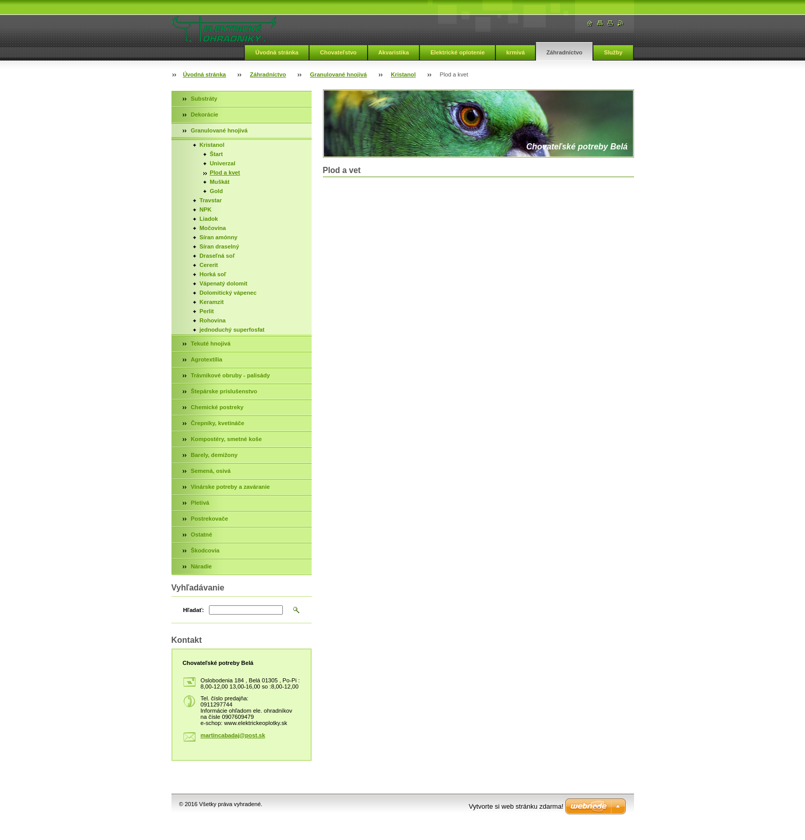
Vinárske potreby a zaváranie (230, 487)
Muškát (220, 182)
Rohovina (213, 320)
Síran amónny (219, 237)
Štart (216, 154)
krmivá (515, 52)
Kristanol (403, 74)
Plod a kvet (225, 172)
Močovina (213, 228)
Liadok (209, 219)
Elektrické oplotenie (457, 52)
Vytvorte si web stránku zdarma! (516, 806)
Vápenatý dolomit (223, 283)
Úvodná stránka (276, 52)
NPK (206, 209)
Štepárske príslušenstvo (224, 391)
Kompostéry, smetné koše (226, 439)
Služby (613, 52)
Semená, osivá (211, 471)
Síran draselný (219, 246)
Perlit (207, 311)
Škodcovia (205, 550)
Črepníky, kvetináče (217, 423)
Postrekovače (209, 519)
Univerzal (223, 163)
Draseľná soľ (217, 256)
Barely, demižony (214, 455)
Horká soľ (213, 274)
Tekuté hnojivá (211, 343)
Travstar (211, 200)
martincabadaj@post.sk (233, 735)
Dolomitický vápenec (228, 293)
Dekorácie (205, 114)
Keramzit (212, 302)
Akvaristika (393, 52)
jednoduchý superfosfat (232, 330)
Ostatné (202, 534)
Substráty (204, 99)
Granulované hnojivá (338, 74)
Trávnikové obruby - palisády (230, 375)
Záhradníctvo (564, 52)
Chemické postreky (217, 407)
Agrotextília (207, 359)
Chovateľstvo (338, 52)
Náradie (201, 566)
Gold (216, 191)
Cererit (209, 265)
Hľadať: (193, 610)
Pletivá (200, 503)
